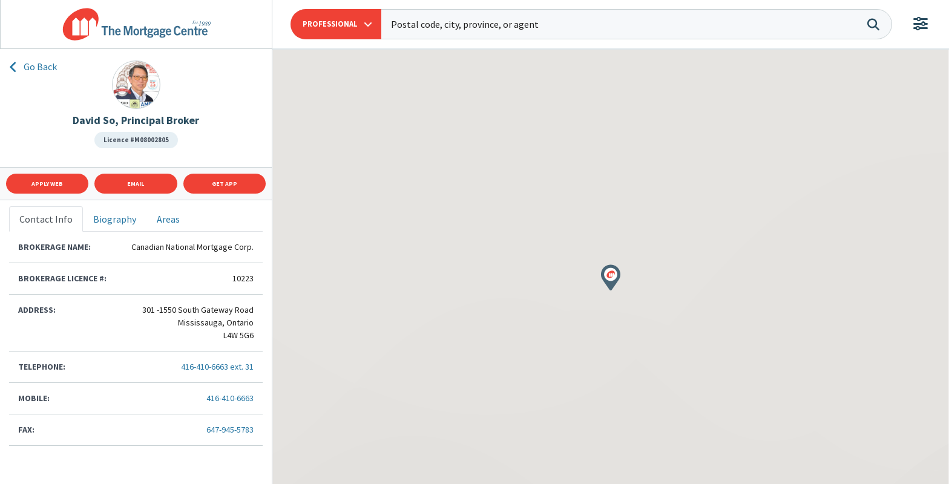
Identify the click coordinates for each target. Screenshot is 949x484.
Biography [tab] (114, 219)
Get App (224, 184)
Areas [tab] (168, 219)
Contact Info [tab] (46, 219)
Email (135, 184)
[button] (336, 24)
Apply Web (47, 184)
